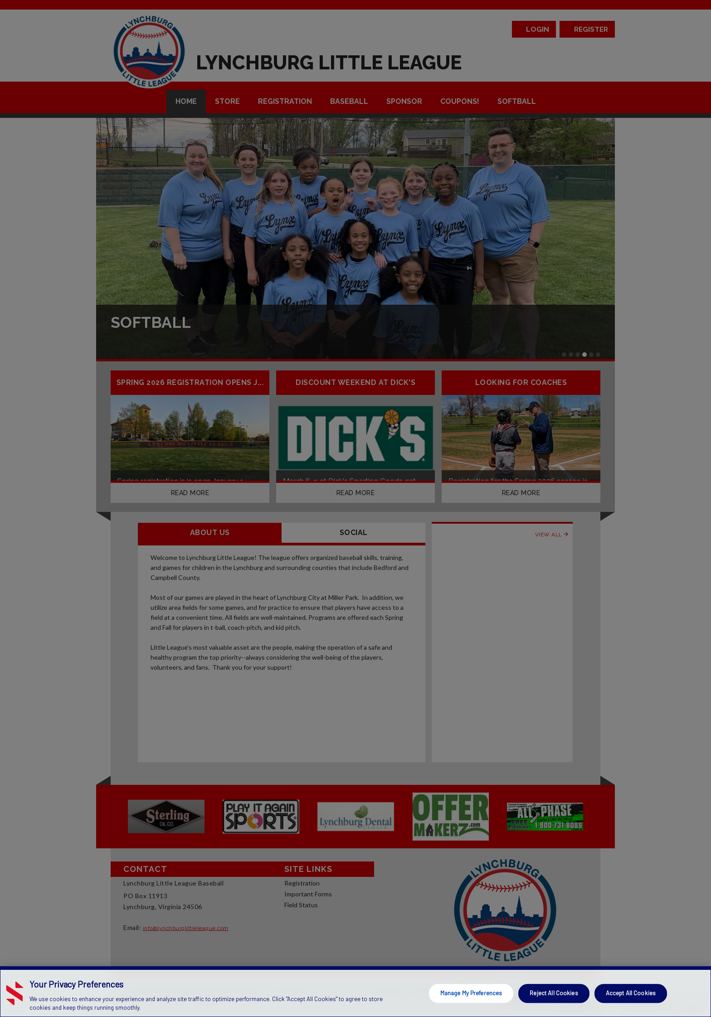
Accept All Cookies (631, 993)
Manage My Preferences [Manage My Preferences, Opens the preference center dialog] (471, 993)
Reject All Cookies (554, 993)
